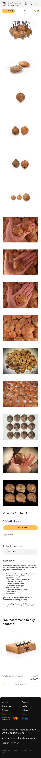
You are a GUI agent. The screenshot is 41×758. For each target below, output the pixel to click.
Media (4, 714)
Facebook (25, 702)
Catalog (8, 11)
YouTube (25, 706)
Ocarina (10, 535)
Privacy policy (27, 750)
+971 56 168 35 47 (10, 743)
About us (5, 702)
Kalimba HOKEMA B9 (13, 676)
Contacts (5, 710)
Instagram (26, 710)
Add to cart (20, 528)
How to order (7, 706)
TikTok (24, 714)
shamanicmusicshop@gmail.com (18, 738)
